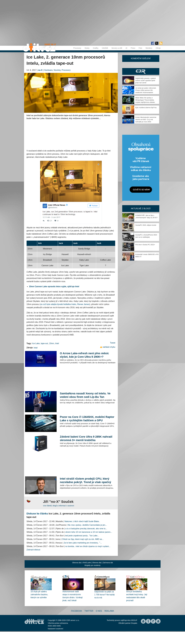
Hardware (48, 70)
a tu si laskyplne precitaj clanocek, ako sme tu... (86, 529)
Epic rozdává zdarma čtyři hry (146, 107)
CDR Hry (140, 71)
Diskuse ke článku (37, 513)
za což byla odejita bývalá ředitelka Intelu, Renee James (64, 304)
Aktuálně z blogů (141, 208)
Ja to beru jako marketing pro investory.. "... (83, 543)
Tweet (112, 343)
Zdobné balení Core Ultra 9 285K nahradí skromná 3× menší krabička (86, 438)
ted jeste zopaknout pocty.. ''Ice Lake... (82, 536)
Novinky (57, 70)
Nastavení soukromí (55, 629)
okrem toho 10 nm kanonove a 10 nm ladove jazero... (88, 532)
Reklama (109, 611)
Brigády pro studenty (92, 565)
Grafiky (95, 48)
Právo (133, 48)
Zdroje (158, 48)
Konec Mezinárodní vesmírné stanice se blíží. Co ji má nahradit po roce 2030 (145, 119)
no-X (40, 70)
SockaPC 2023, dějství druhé (145, 225)
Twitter (89, 611)
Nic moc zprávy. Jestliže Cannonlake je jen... (87, 525)
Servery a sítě (116, 48)
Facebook (76, 611)
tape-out (44, 343)
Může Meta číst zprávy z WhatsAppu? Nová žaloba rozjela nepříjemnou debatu (145, 100)
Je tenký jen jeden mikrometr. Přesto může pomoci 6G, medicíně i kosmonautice (145, 90)
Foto (140, 48)
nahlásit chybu (109, 347)
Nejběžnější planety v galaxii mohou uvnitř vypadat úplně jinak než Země (145, 80)
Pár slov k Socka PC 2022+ (145, 245)
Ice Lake (36, 343)
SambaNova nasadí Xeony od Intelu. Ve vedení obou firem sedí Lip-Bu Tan (85, 395)
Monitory (149, 48)
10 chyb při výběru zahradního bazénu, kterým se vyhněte (39, 595)
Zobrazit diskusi (33, 550)
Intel (57, 343)
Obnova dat (96, 563)
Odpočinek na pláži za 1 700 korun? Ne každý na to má (104, 595)
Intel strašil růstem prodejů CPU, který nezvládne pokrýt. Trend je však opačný (85, 480)
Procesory (77, 48)
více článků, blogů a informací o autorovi (58, 506)
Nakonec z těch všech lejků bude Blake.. (82, 521)
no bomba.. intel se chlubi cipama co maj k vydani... (87, 546)
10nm (51, 343)
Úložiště (105, 48)
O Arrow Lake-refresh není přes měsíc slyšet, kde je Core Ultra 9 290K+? (84, 355)
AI (126, 48)
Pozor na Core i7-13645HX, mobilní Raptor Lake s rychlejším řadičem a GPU (87, 418)
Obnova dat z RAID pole (81, 563)
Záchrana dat (108, 563)
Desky (87, 48)
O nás (99, 611)
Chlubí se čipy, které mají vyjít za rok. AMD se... (83, 539)
